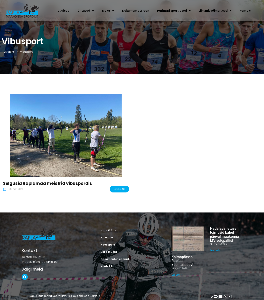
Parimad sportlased (174, 10)
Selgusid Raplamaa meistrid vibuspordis (47, 183)
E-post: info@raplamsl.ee (40, 262)
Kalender (107, 237)
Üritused (85, 10)
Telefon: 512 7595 (33, 257)
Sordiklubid (109, 252)
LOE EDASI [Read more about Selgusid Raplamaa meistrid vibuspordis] (119, 189)
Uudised (63, 11)
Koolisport (108, 245)
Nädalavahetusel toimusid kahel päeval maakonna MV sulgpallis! (224, 234)
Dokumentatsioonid (115, 259)
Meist (108, 10)
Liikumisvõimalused (215, 10)
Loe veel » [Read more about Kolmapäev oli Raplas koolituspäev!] (176, 274)
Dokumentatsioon (135, 11)
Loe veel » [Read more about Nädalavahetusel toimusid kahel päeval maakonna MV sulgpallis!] (215, 250)
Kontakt (246, 11)
